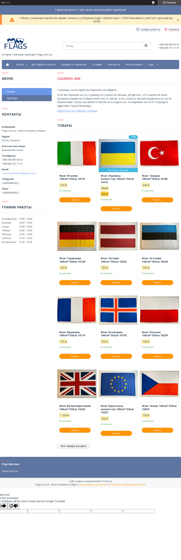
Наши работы (10, 471)
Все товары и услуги (73, 446)
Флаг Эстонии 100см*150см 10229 (155, 260)
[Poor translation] (13, 506)
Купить (75, 199)
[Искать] (146, 45)
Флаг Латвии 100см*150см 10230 (114, 260)
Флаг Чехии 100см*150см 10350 (159, 407)
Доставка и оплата (43, 64)
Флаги (19, 64)
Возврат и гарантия (73, 64)
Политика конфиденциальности (128, 484)
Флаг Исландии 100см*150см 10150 (114, 334)
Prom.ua (107, 481)
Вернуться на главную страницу (77, 110)
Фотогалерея (134, 64)
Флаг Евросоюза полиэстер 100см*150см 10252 (117, 409)
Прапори (11, 98)
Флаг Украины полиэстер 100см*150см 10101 (117, 179)
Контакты (114, 64)
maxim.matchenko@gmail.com (19, 173)
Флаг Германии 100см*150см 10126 (72, 260)
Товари (10, 91)
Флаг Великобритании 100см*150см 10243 (75, 407)
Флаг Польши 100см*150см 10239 (155, 334)
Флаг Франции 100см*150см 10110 (72, 334)
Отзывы (97, 64)
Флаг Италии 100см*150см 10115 (72, 177)
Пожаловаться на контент (93, 484)
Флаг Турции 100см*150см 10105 (155, 177)
